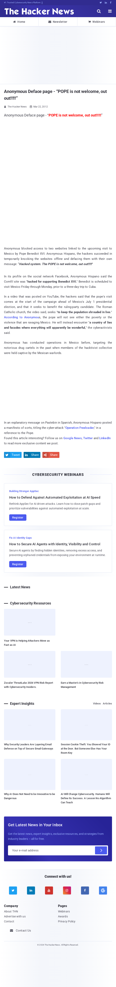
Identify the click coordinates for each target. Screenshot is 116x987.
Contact (9, 921)
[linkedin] (31, 890)
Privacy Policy (66, 921)
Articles (107, 703)
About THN (11, 911)
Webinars (96, 21)
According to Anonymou (21, 317)
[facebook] (85, 890)
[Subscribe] (101, 850)
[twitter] (13, 890)
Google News (72, 438)
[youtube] (49, 890)
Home (19, 21)
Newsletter (57, 21)
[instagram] (67, 890)
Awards (63, 916)
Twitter (88, 438)
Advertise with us (15, 916)
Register (17, 517)
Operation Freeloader (79, 428)
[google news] (103, 890)
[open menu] (110, 11)
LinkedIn (105, 438)
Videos (97, 703)
